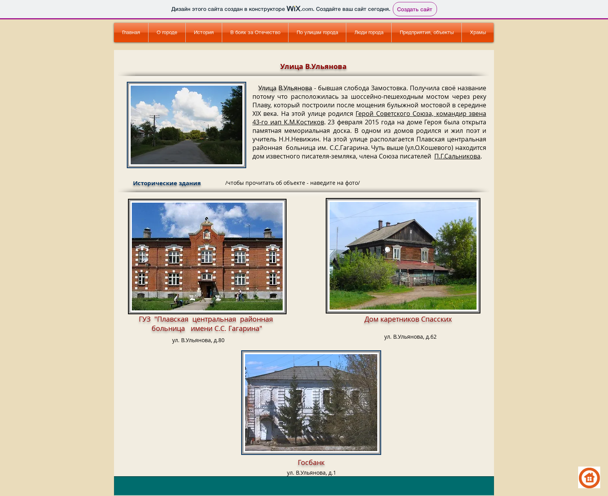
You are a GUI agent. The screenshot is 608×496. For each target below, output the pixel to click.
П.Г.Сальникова (457, 156)
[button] (255, 32)
